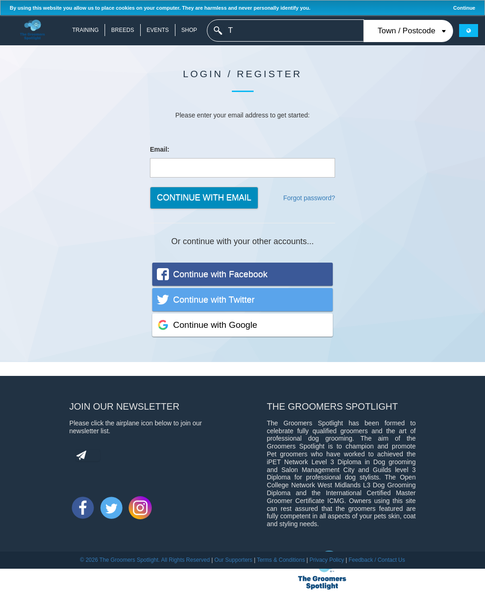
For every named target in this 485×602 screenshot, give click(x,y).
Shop (189, 30)
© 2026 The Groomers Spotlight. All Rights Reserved (145, 560)
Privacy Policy (327, 560)
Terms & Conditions (281, 560)
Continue (464, 8)
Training (85, 30)
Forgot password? (309, 198)
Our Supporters (233, 560)
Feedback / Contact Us (376, 560)
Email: (159, 149)
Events (158, 30)
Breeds (122, 30)
